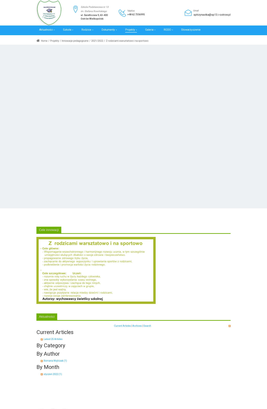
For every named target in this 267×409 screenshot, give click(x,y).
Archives (137, 325)
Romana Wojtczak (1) (55, 360)
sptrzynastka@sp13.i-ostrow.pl (212, 14)
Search (147, 325)
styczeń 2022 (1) (53, 374)
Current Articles (122, 325)
